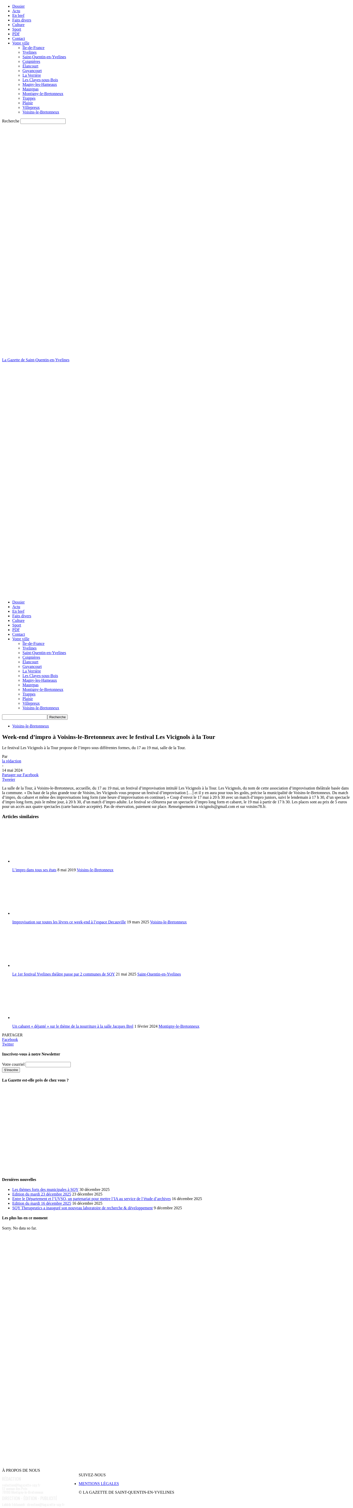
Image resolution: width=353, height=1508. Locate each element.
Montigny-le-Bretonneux (42, 93)
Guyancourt (32, 70)
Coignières (31, 61)
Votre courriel (13, 1064)
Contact (18, 38)
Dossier (18, 6)
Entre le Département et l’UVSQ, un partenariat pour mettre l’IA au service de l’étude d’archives (91, 1199)
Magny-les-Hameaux (39, 84)
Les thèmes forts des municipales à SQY (45, 1189)
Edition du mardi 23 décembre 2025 (41, 1194)
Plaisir (27, 103)
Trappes (29, 98)
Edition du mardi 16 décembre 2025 (41, 1203)
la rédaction (11, 761)
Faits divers (21, 20)
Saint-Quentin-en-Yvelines (44, 57)
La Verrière (31, 75)
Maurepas (30, 89)
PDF (16, 34)
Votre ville (20, 43)
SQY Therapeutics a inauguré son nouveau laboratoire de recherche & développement (82, 1208)
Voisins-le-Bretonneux (40, 112)
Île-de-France (33, 47)
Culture (18, 24)
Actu (16, 11)
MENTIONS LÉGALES (99, 1483)
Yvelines (29, 52)
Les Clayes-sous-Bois (40, 80)
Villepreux (31, 107)
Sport (16, 29)
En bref (18, 15)
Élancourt (30, 66)
